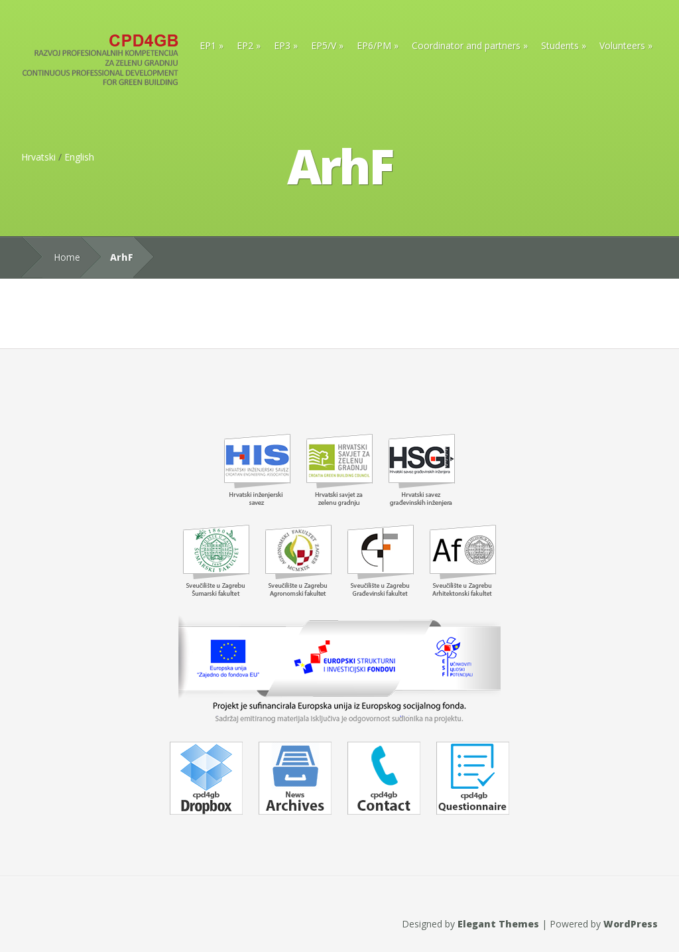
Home (67, 257)
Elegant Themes (498, 924)
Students (560, 45)
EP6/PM (374, 45)
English (79, 157)
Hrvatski (38, 157)
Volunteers (622, 45)
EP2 (245, 45)
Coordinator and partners (466, 45)
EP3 (282, 45)
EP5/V (323, 45)
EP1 (208, 45)
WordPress (630, 924)
